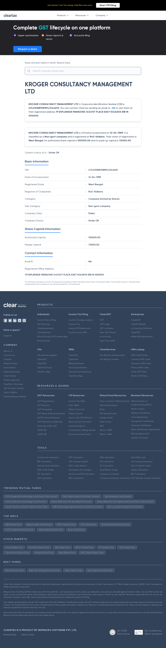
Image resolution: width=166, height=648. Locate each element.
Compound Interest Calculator (115, 478)
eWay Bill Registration (142, 336)
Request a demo (27, 49)
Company (102, 15)
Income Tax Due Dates (80, 434)
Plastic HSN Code (140, 367)
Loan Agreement (139, 417)
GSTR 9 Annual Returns (48, 417)
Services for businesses (80, 371)
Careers (7, 359)
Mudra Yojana (138, 409)
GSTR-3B (41, 434)
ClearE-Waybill (138, 324)
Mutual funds (43, 340)
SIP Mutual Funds (108, 413)
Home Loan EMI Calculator (82, 474)
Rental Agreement (140, 433)
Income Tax (74, 324)
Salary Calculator (139, 470)
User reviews (10, 367)
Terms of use (27, 634)
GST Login (105, 324)
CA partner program (47, 355)
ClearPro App (43, 371)
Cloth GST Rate (139, 371)
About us (8, 351)
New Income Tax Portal (80, 422)
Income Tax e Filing (46, 320)
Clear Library (10, 376)
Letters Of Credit (139, 438)
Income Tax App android (81, 320)
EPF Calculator (138, 474)
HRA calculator (107, 457)
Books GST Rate (139, 376)
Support (8, 335)
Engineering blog (12, 371)
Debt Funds (105, 422)
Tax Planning (43, 324)
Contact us (9, 355)
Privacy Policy (10, 634)
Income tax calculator (48, 457)
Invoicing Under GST (47, 426)
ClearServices (44, 332)
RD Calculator (107, 461)
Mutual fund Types (109, 405)
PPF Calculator (76, 457)
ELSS (102, 409)
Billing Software (76, 363)
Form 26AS (74, 405)
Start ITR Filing (108, 5)
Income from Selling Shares (82, 430)
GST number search (78, 461)
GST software (106, 328)
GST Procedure (44, 409)
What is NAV (106, 434)
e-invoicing (105, 336)
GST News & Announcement (51, 413)
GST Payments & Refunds (49, 422)
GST (102, 320)
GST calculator (44, 478)
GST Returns (43, 405)
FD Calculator (106, 465)
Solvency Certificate (141, 425)
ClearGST (136, 320)
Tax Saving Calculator (142, 461)
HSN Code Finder (139, 355)
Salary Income (76, 413)
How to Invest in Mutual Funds (114, 401)
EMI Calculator (44, 461)
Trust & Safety (10, 392)
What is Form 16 (76, 409)
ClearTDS (135, 332)
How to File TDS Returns (80, 417)
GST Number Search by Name (146, 478)
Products (63, 15)
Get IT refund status (141, 465)
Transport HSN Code (141, 363)
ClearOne (73, 359)
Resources (83, 15)
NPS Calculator (76, 478)
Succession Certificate (142, 421)
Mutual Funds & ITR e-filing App (52, 336)
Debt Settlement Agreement (145, 429)
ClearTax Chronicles (13, 384)
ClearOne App (76, 376)
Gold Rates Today (109, 470)
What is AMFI (106, 430)
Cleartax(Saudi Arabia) (15, 396)
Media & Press (10, 363)
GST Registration (45, 401)
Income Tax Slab (77, 401)
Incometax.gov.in (77, 426)
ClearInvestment (45, 328)
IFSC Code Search (78, 465)
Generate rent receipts (80, 470)
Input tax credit (107, 340)
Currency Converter (109, 474)
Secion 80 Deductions (80, 328)
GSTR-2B (41, 430)
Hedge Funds (106, 417)
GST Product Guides (14, 388)
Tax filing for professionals (112, 355)
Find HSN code (138, 457)
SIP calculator (44, 474)
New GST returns (108, 332)
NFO (102, 426)
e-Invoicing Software (141, 328)
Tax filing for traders (109, 359)
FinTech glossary (12, 380)
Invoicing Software (78, 367)
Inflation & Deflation (140, 413)
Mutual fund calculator (48, 465)
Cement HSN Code (140, 359)
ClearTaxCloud (44, 367)
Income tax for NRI (78, 332)
